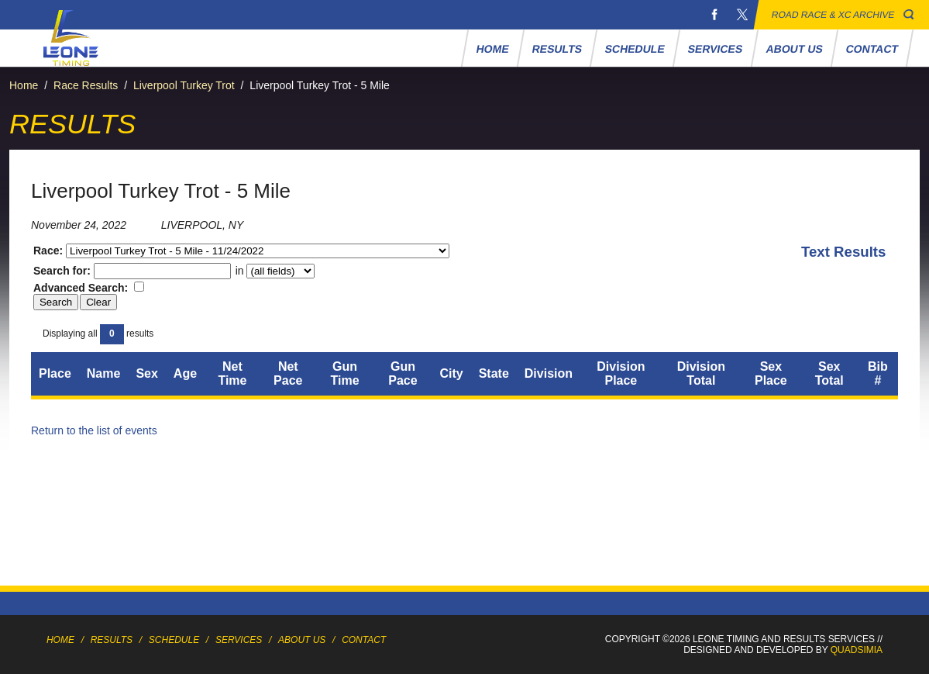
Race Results (85, 85)
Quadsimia (857, 650)
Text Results (843, 252)
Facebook (714, 15)
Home (492, 49)
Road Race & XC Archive (833, 14)
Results (557, 49)
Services (714, 49)
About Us (794, 49)
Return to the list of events (94, 430)
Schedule (635, 49)
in (273, 270)
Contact (872, 49)
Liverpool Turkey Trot (184, 85)
